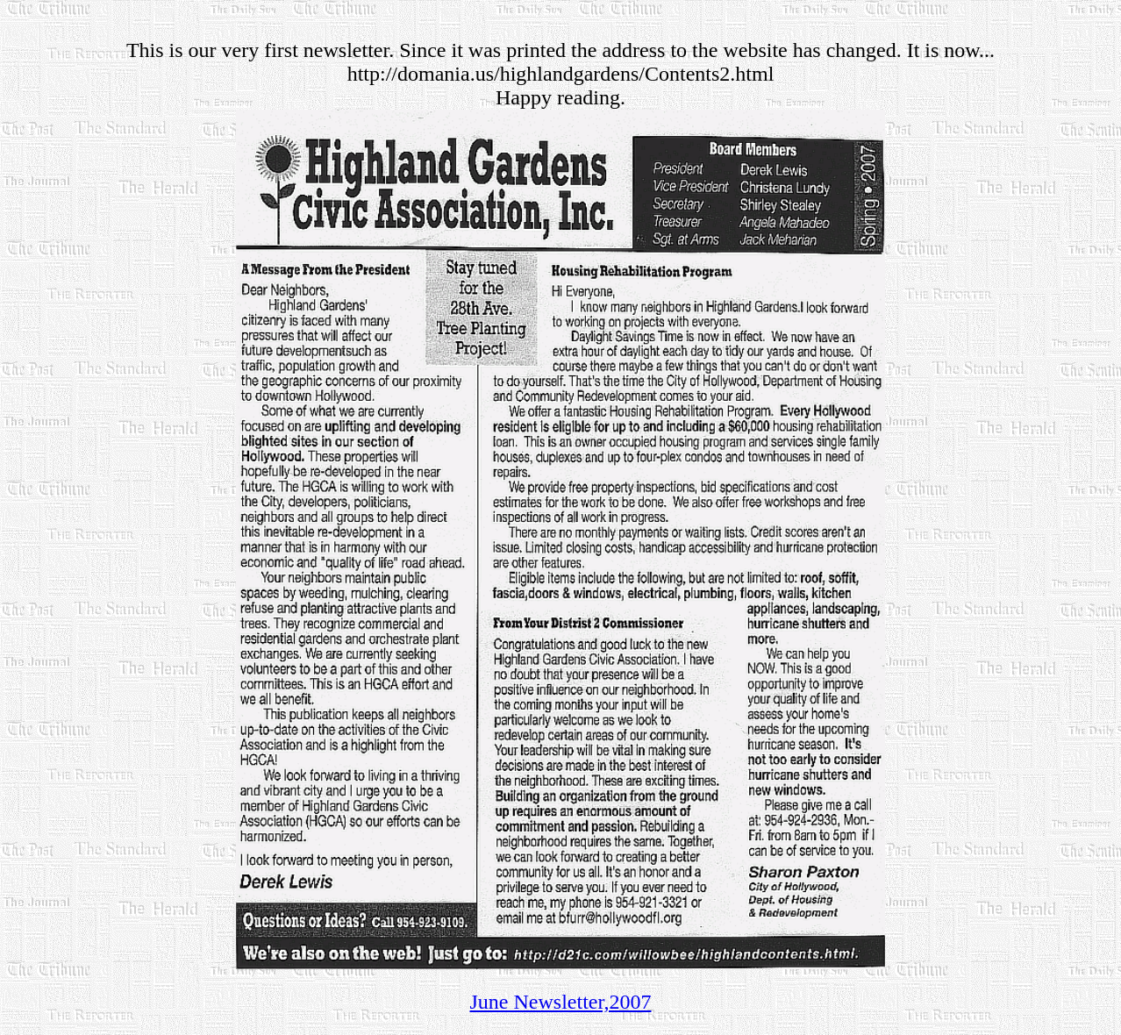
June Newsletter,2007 (561, 1001)
